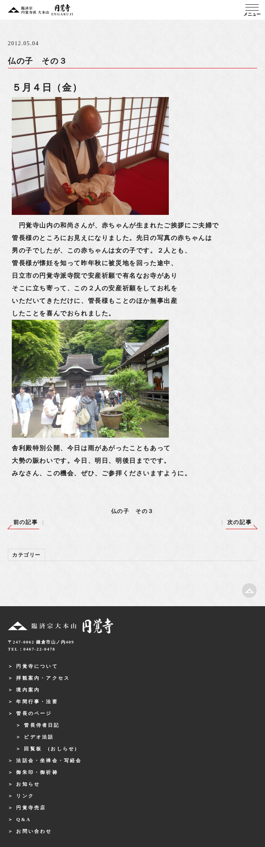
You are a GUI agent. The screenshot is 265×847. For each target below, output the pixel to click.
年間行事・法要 (37, 701)
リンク (25, 796)
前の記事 (25, 522)
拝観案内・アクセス (43, 678)
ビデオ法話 (39, 737)
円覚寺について (37, 666)
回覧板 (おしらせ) (50, 749)
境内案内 (28, 690)
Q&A (23, 819)
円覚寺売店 (31, 807)
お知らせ (28, 784)
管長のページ (34, 713)
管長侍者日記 (42, 725)
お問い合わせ (34, 831)
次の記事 (239, 522)
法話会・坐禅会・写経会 (49, 760)
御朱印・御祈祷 (37, 772)
